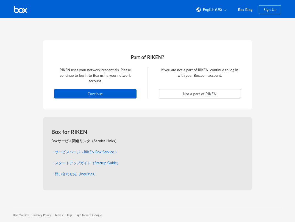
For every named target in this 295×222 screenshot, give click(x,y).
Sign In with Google (89, 215)
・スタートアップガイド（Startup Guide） (85, 163)
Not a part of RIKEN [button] (200, 94)
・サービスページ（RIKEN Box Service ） (85, 152)
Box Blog (245, 9)
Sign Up (270, 9)
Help (69, 215)
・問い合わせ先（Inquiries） (74, 174)
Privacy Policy (41, 215)
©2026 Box (21, 215)
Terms (59, 215)
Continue (95, 94)
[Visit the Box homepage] (20, 9)
